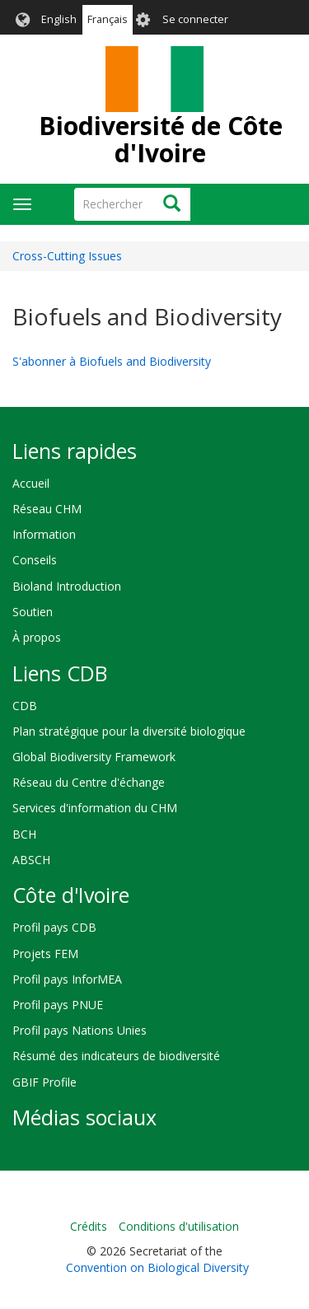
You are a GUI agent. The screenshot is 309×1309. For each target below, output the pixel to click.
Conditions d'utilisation (179, 1226)
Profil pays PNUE (57, 1004)
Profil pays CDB (54, 927)
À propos (36, 637)
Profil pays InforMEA (67, 979)
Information (44, 534)
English (59, 19)
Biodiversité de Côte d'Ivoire (161, 139)
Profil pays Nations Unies (79, 1030)
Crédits (88, 1226)
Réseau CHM (47, 509)
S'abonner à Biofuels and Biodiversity (111, 361)
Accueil (30, 483)
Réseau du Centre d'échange (88, 782)
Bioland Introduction (66, 586)
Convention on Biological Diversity (157, 1267)
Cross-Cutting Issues (67, 256)
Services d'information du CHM (94, 808)
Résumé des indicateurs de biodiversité (116, 1056)
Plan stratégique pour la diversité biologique (129, 731)
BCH (24, 834)
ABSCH (31, 859)
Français (107, 19)
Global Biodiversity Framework (94, 756)
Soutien (32, 611)
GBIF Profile (44, 1082)
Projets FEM (45, 953)
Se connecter (195, 19)
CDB (24, 705)
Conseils (34, 560)
